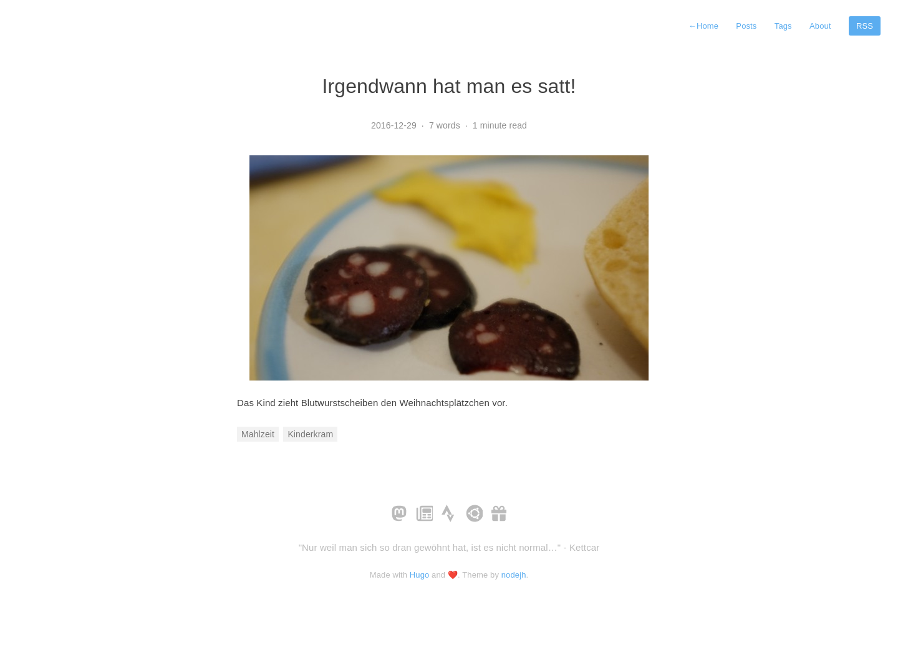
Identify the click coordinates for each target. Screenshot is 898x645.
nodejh (513, 575)
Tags (783, 26)
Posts (746, 26)
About (820, 26)
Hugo (420, 575)
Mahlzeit (257, 434)
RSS (864, 26)
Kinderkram (310, 434)
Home (703, 26)
